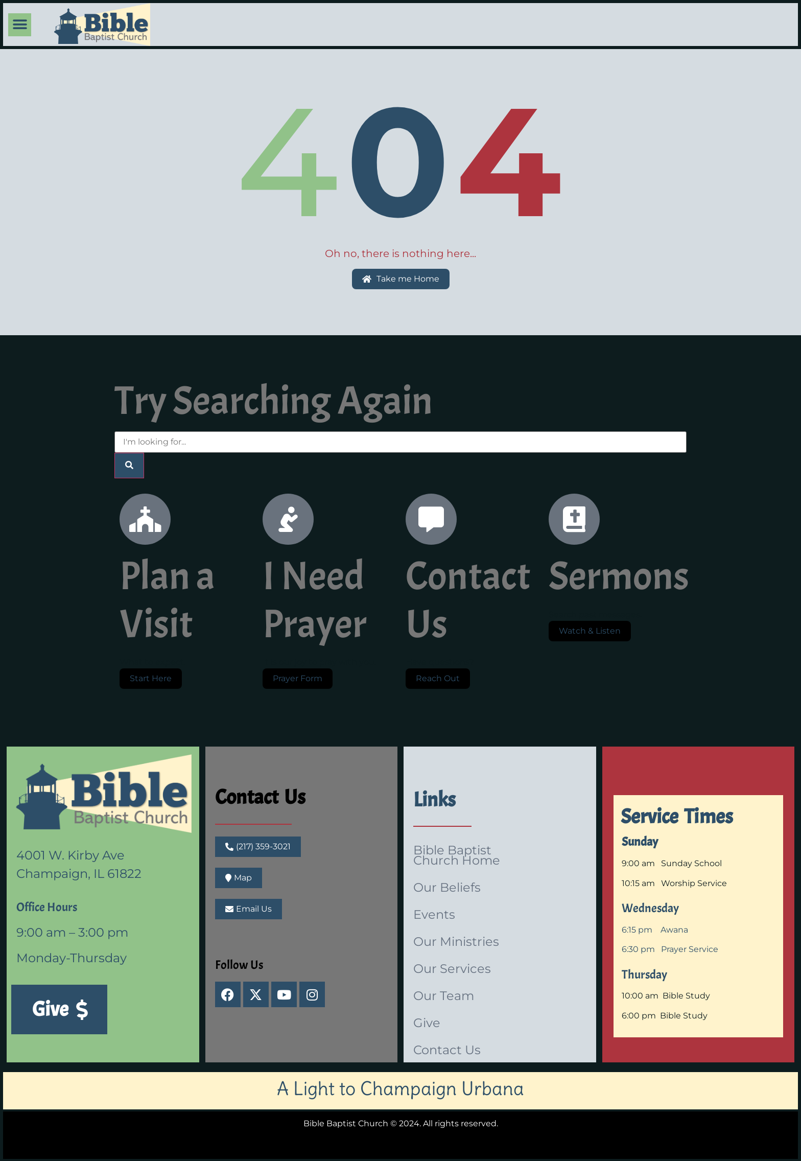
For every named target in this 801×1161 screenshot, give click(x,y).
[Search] (129, 465)
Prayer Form (297, 678)
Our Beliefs (447, 887)
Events (434, 914)
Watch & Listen (590, 631)
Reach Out (438, 678)
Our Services (452, 968)
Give (426, 1022)
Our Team (443, 995)
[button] (19, 24)
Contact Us (260, 797)
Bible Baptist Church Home (456, 855)
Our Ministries (456, 941)
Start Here (151, 678)
